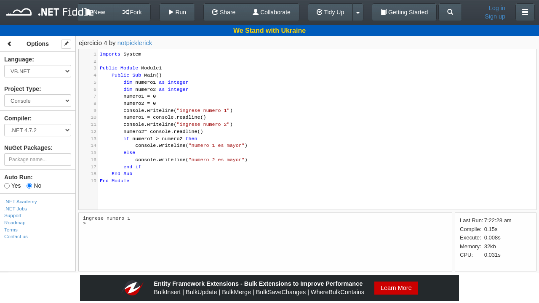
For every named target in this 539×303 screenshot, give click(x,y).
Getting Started (404, 12)
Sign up (495, 16)
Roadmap (15, 222)
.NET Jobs (15, 208)
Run (177, 12)
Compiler (17, 118)
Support (12, 215)
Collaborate (272, 12)
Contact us (16, 236)
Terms (11, 229)
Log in (497, 8)
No (34, 185)
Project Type (21, 88)
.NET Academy (20, 201)
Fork (132, 12)
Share (223, 12)
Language (18, 59)
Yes (12, 185)
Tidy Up (330, 12)
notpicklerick (134, 42)
